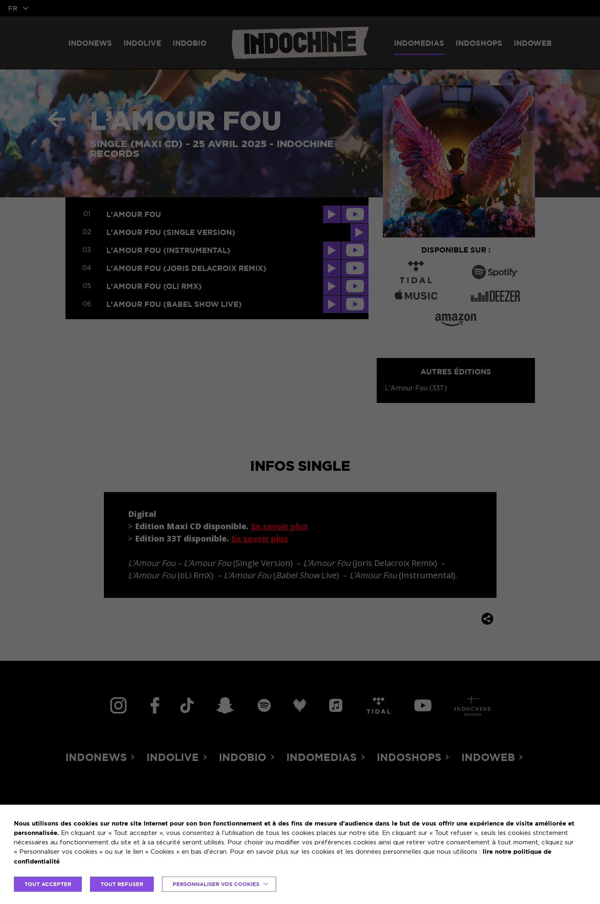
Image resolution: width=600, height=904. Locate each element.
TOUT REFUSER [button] (122, 884)
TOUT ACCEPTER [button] (48, 884)
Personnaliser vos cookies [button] (216, 884)
